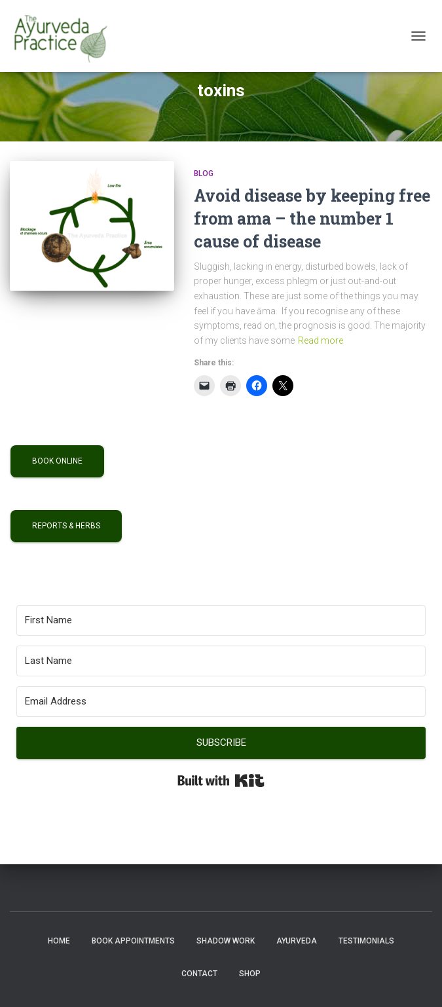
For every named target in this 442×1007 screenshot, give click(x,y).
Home (59, 940)
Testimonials (366, 940)
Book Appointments (133, 940)
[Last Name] (221, 661)
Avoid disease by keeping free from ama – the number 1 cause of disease (312, 218)
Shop (250, 973)
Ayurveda (296, 940)
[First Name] (221, 620)
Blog (203, 173)
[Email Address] (221, 701)
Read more (320, 340)
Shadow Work (225, 940)
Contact (199, 973)
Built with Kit (221, 780)
